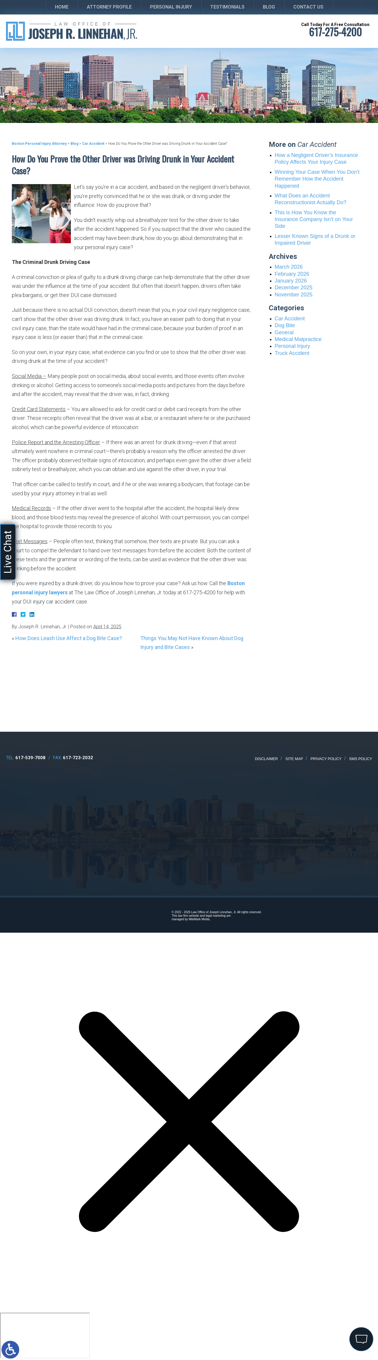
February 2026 (292, 274)
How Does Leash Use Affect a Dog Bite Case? (68, 638)
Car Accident (93, 144)
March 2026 (289, 267)
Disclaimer (266, 759)
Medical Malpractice (298, 339)
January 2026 (291, 281)
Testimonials (227, 7)
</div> (45, 1335)
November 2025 (293, 295)
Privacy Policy (325, 759)
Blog (269, 7)
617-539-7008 (30, 757)
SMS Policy (360, 759)
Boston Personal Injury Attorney (39, 144)
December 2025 (293, 287)
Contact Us (308, 7)
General (284, 332)
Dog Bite (285, 325)
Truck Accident (292, 353)
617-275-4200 (335, 32)
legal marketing (216, 915)
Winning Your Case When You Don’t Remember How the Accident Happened (317, 179)
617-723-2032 (78, 757)
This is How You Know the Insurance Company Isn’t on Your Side (314, 219)
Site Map (294, 759)
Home (62, 7)
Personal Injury (171, 7)
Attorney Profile (109, 7)
